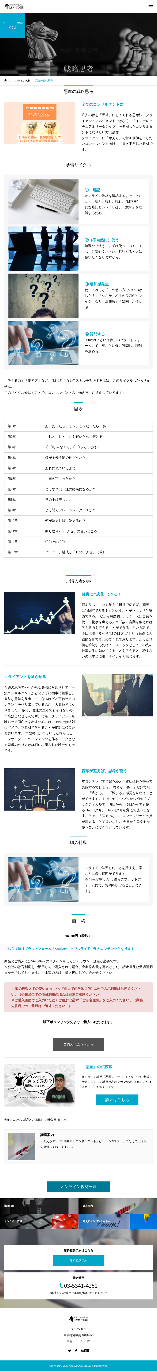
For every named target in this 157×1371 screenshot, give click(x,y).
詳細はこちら (117, 1099)
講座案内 (47, 1135)
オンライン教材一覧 (79, 1186)
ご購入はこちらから (78, 1044)
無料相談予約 (78, 1260)
